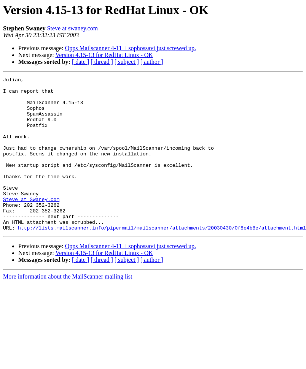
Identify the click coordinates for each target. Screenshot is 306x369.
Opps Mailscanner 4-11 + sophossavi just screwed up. (130, 48)
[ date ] (80, 62)
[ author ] (151, 62)
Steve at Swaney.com (31, 224)
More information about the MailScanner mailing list (67, 307)
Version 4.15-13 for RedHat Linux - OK (104, 55)
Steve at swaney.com (72, 28)
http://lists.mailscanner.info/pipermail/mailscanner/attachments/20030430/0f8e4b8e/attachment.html (162, 258)
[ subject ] (127, 62)
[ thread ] (102, 62)
